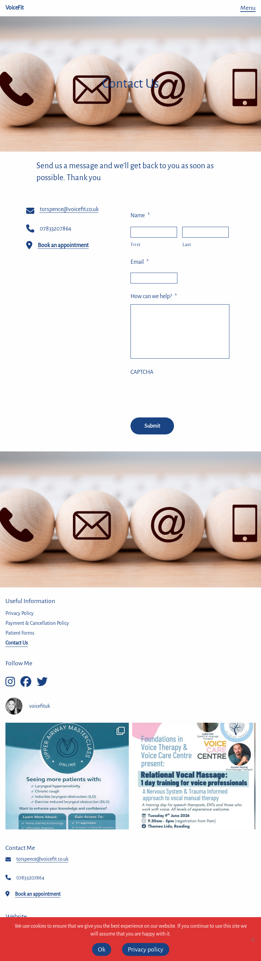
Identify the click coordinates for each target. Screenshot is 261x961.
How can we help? (153, 296)
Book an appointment (63, 245)
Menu (248, 7)
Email (139, 262)
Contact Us (16, 643)
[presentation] (182, 393)
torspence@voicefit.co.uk (69, 209)
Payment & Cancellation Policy (37, 623)
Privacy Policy (19, 613)
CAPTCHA (141, 372)
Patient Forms (19, 633)
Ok (101, 949)
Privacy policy (145, 949)
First (135, 244)
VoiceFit (14, 8)
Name (140, 215)
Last (186, 244)
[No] (252, 939)
